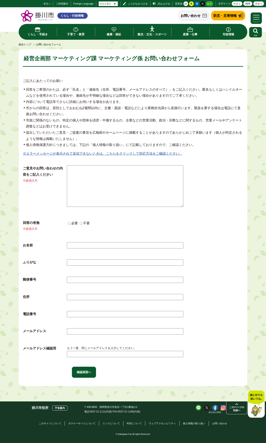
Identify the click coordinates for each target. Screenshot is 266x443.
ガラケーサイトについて (82, 423)
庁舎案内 (60, 408)
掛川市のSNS (215, 412)
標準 (247, 3)
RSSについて (134, 423)
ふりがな (29, 262)
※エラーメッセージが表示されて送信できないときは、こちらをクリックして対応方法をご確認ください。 (102, 153)
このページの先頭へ (236, 409)
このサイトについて (50, 423)
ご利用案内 (62, 3)
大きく (258, 3)
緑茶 (209, 3)
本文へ (47, 3)
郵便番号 (29, 279)
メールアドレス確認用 (39, 348)
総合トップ (25, 44)
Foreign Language (83, 3)
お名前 (28, 245)
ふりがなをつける (138, 3)
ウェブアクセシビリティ (162, 423)
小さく (237, 3)
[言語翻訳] (108, 4)
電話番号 (29, 314)
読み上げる (164, 3)
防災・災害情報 (225, 15)
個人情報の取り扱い (194, 423)
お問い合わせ (191, 15)
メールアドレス (34, 331)
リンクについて (111, 423)
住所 (26, 297)
